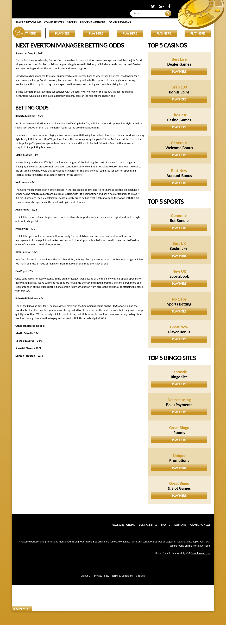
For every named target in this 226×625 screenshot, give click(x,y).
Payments (180, 524)
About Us (86, 575)
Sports (72, 22)
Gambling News (120, 22)
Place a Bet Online (28, 22)
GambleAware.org (201, 553)
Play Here (179, 71)
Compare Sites (54, 22)
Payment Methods (92, 22)
